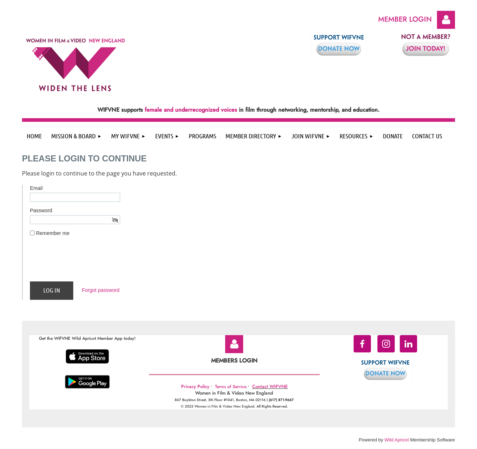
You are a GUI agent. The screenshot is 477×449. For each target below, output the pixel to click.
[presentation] (85, 262)
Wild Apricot (396, 440)
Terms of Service (230, 386)
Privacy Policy (195, 386)
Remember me (53, 233)
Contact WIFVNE (270, 386)
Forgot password (100, 290)
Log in (446, 20)
